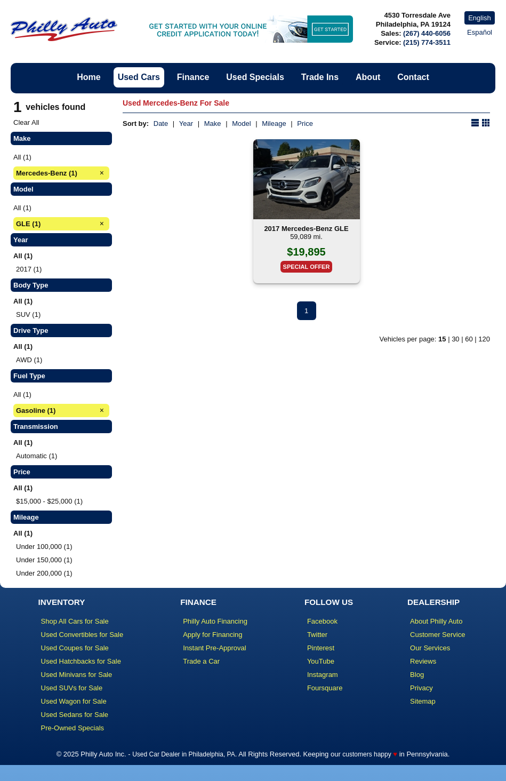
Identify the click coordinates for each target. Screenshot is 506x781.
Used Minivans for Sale (77, 675)
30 (455, 339)
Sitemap (423, 701)
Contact (413, 77)
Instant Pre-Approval (214, 648)
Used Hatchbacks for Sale (81, 661)
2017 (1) (29, 269)
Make (212, 123)
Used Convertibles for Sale (82, 635)
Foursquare (324, 688)
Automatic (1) (36, 456)
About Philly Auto (436, 621)
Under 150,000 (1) (44, 560)
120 (484, 339)
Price (305, 123)
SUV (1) (28, 314)
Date (161, 123)
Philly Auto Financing (215, 621)
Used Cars (139, 77)
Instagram (322, 675)
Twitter (317, 635)
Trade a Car (201, 661)
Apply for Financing (212, 635)
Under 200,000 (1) (44, 573)
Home (88, 77)
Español (479, 32)
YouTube (320, 661)
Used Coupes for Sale (75, 648)
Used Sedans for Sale (74, 715)
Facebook (322, 621)
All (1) (22, 157)
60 (468, 339)
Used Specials (255, 77)
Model (241, 123)
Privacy (421, 688)
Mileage (274, 123)
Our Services (430, 648)
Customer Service (437, 635)
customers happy (366, 754)
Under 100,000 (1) (44, 547)
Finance (193, 77)
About (368, 77)
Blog (417, 675)
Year (186, 123)
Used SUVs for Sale (72, 688)
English (479, 18)
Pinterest (320, 648)
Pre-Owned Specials (73, 728)
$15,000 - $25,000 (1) (49, 501)
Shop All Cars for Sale (75, 621)
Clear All (26, 122)
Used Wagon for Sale (74, 701)
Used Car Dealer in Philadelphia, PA (183, 754)
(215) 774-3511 (427, 42)
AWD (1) (29, 360)
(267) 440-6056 (427, 33)
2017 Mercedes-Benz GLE (306, 229)
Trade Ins (320, 77)
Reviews (423, 661)
